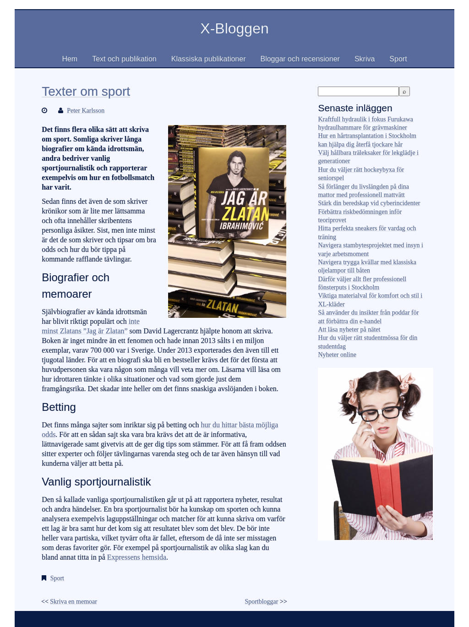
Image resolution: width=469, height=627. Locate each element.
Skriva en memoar (73, 601)
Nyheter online (337, 354)
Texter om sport (86, 91)
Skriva (364, 59)
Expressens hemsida (136, 557)
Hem (69, 59)
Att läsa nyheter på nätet (349, 329)
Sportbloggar (261, 601)
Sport (398, 59)
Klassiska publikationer (208, 59)
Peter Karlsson (85, 110)
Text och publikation (124, 59)
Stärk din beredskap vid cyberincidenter (369, 203)
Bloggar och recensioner (299, 59)
